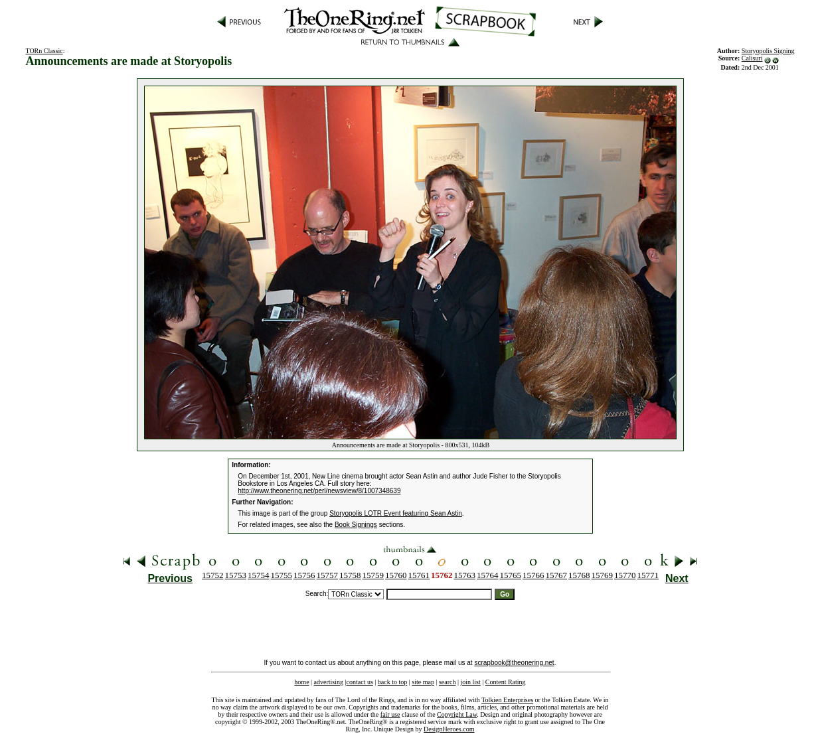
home (301, 682)
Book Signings (356, 524)
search (447, 682)
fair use (390, 714)
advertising (328, 682)
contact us (360, 682)
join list (470, 682)
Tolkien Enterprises (507, 699)
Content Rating (505, 682)
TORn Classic (43, 50)
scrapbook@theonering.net (514, 662)
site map (423, 682)
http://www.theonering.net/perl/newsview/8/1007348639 (319, 490)
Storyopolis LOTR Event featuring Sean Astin (395, 513)
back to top (392, 682)
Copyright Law (457, 714)
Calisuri (752, 58)
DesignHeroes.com (449, 729)
